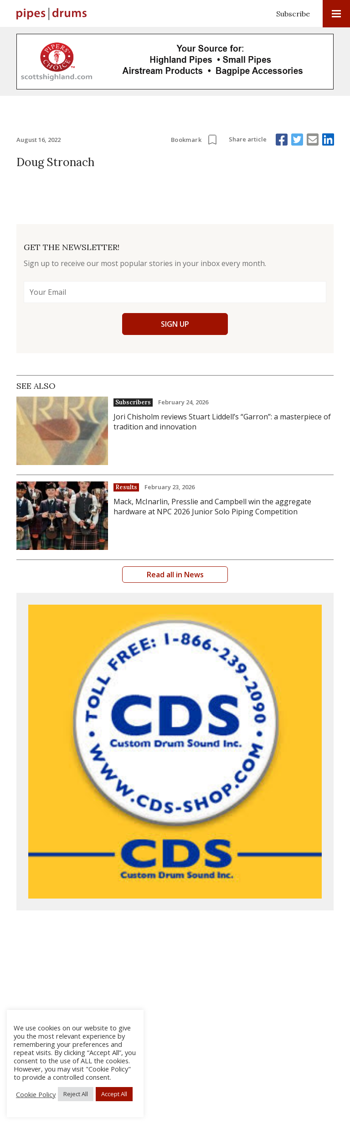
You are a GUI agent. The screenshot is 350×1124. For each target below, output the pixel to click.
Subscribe (293, 13)
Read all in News (175, 575)
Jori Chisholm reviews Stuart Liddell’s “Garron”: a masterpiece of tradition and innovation (222, 422)
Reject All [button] (75, 1094)
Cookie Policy (36, 1094)
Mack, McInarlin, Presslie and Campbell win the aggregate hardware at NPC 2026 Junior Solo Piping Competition (212, 507)
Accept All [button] (114, 1094)
